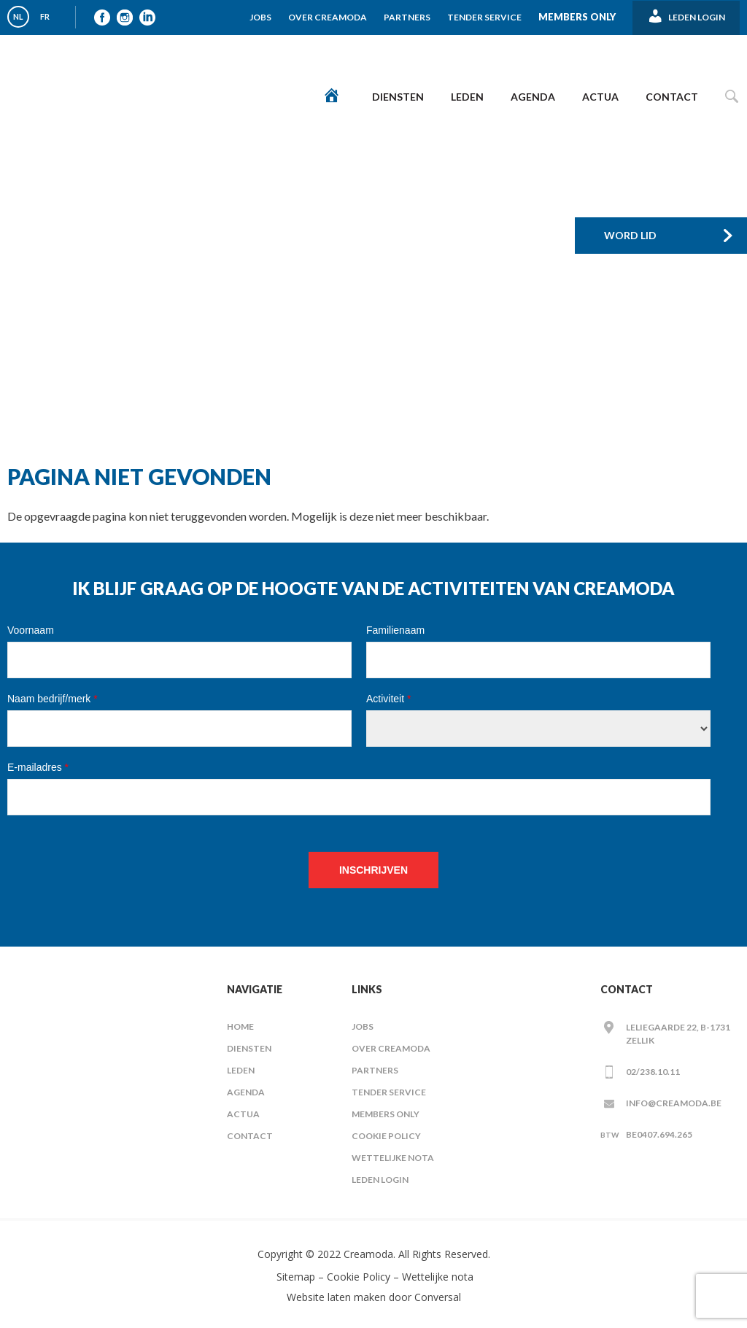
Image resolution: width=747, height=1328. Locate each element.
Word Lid (630, 235)
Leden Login (380, 1179)
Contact (672, 96)
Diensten (398, 96)
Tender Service (484, 17)
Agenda (533, 96)
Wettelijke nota (393, 1157)
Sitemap (294, 1277)
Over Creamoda (327, 17)
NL (18, 16)
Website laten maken (336, 1297)
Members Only (577, 17)
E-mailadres (38, 767)
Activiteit (388, 698)
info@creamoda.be (673, 1103)
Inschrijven (373, 870)
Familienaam (395, 630)
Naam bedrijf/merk (52, 698)
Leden (467, 96)
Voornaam (30, 630)
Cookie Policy (386, 1135)
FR (45, 16)
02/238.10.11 (653, 1071)
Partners (407, 17)
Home (240, 1026)
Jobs (260, 17)
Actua (600, 96)
